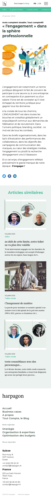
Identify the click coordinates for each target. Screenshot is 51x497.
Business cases (11, 411)
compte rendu (32, 9)
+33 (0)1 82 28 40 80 (11, 482)
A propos (8, 415)
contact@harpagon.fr (11, 484)
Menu (46, 3)
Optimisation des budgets (18, 435)
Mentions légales (24, 494)
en (39, 3)
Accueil (7, 408)
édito (4, 9)
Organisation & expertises (18, 432)
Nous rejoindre (9, 442)
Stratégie (8, 428)
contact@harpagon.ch (11, 466)
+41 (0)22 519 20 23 (10, 463)
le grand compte (16, 9)
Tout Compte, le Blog (15, 418)
